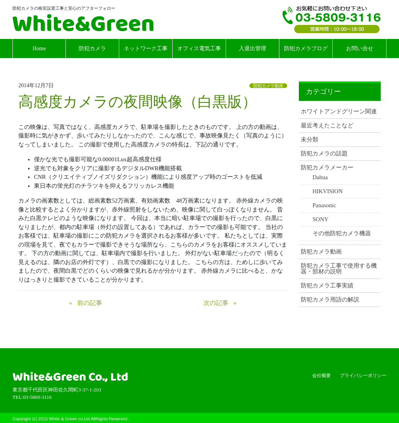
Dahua (320, 177)
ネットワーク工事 (146, 48)
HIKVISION (327, 191)
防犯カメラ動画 (268, 85)
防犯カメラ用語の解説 (330, 300)
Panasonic (324, 205)
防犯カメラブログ (306, 48)
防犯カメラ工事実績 (327, 286)
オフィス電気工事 (199, 48)
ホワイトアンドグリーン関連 (339, 112)
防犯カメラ (92, 48)
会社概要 (321, 375)
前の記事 (89, 303)
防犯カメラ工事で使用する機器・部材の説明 (339, 269)
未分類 (309, 140)
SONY (320, 219)
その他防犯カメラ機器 (341, 233)
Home (39, 48)
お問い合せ (359, 48)
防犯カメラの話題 (324, 154)
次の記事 (215, 303)
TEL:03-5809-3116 (331, 19)
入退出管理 (252, 48)
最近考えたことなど (327, 126)
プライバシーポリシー (363, 375)
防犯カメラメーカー (327, 168)
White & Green (83, 22)
